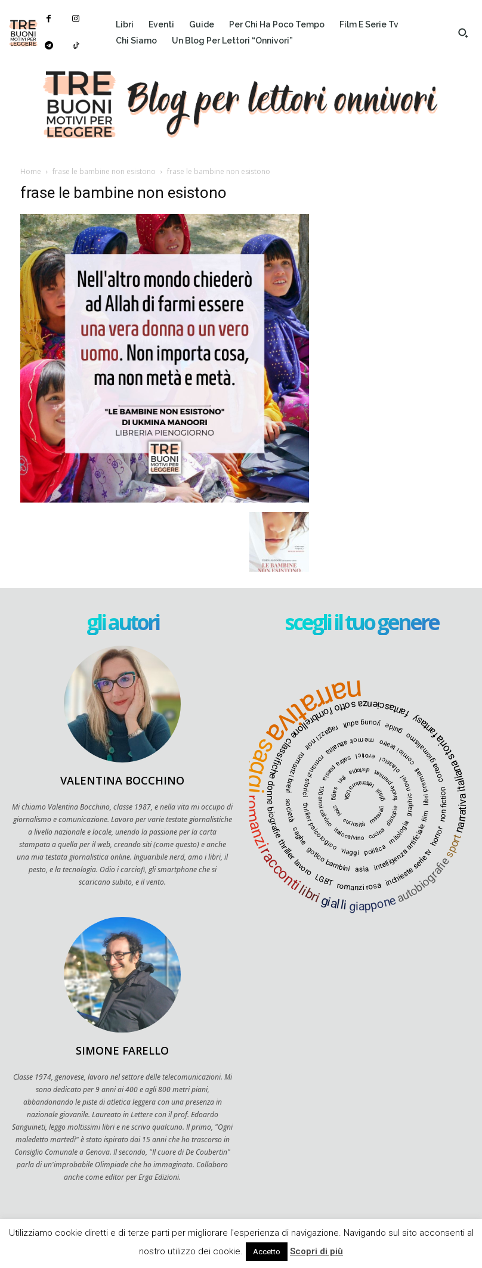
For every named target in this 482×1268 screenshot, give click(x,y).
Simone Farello (122, 1050)
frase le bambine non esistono (104, 171)
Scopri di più (316, 1251)
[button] (463, 33)
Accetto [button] (266, 1251)
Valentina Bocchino (122, 780)
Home (30, 171)
